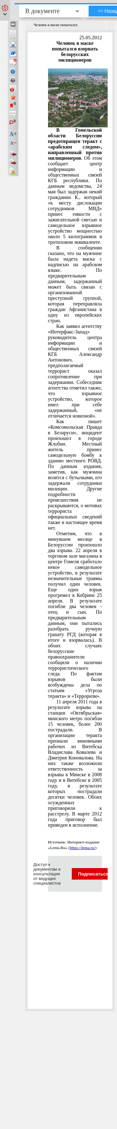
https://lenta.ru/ (82, 847)
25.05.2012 (91, 37)
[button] (5, 10)
